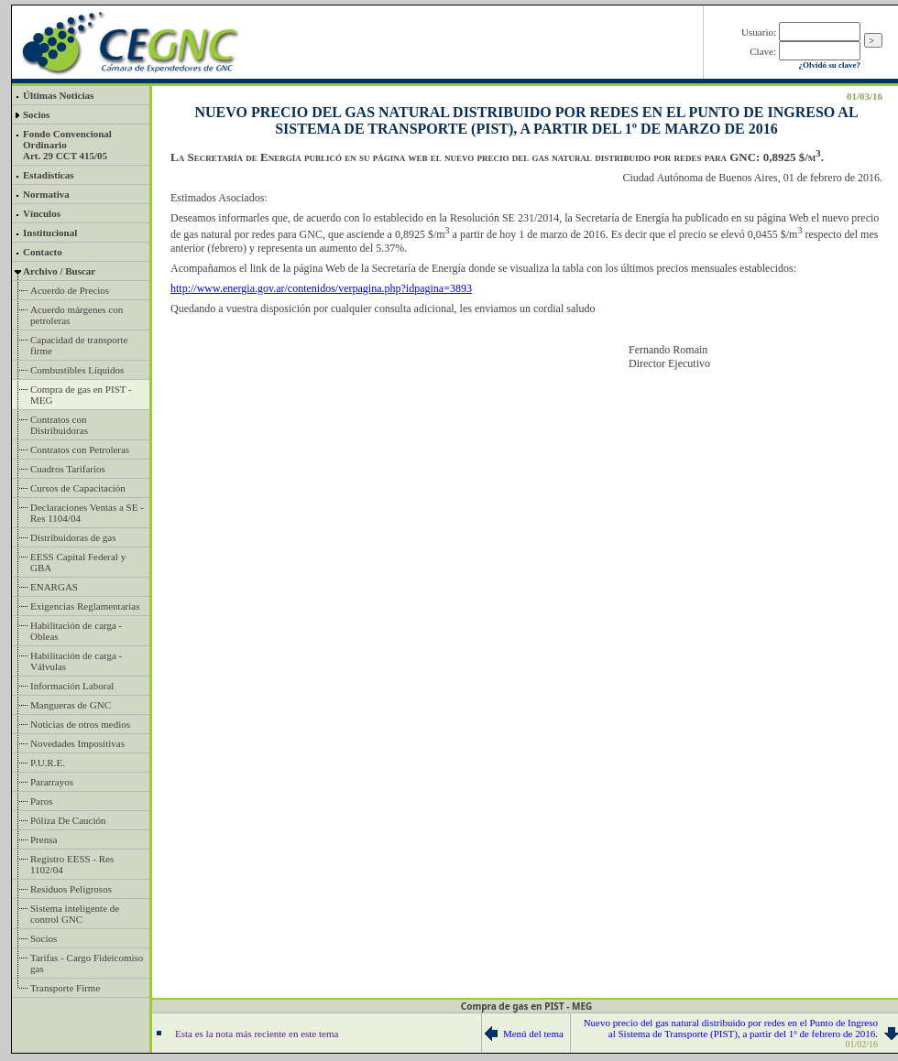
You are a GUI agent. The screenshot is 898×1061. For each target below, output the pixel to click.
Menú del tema (533, 1033)
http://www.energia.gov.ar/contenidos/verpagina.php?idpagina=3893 (321, 288)
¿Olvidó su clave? (829, 65)
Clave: (763, 51)
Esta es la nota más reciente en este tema (256, 1033)
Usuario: (758, 32)
